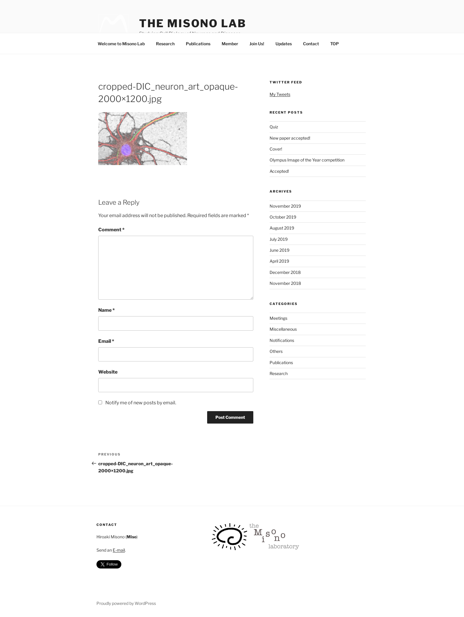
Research (165, 43)
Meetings (278, 318)
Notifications (282, 340)
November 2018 (285, 283)
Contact (311, 43)
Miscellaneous (283, 329)
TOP (334, 43)
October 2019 (283, 216)
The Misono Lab (192, 23)
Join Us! (256, 43)
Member (230, 43)
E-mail (119, 550)
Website (107, 372)
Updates (284, 43)
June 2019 (279, 250)
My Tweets (280, 94)
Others (276, 351)
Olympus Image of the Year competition (307, 159)
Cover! (276, 148)
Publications (198, 43)
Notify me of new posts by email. (140, 403)
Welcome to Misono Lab (121, 43)
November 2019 (285, 206)
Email (106, 341)
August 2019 (282, 227)
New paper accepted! (290, 137)
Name (106, 310)
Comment (111, 229)
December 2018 (285, 272)
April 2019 (279, 261)
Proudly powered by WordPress (126, 603)
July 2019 (279, 239)
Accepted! (279, 171)
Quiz (274, 126)
